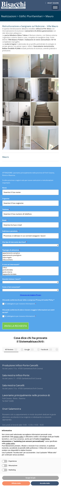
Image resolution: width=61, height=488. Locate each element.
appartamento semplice (30, 253)
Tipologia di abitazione (11, 250)
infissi (30, 268)
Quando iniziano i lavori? (11, 279)
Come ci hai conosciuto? (11, 287)
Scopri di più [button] (30, 478)
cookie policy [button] (10, 443)
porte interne (30, 272)
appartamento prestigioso (30, 255)
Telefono (6, 209)
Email (4, 220)
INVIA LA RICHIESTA (15, 325)
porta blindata (30, 270)
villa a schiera (30, 260)
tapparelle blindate (30, 274)
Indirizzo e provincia (10, 231)
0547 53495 (53, 3)
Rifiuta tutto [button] (16, 483)
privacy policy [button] (19, 437)
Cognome (5, 199)
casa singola (30, 257)
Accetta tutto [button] (45, 483)
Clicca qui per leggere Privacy (30, 295)
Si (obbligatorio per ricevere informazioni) (20, 304)
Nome (4, 188)
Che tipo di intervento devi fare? (14, 242)
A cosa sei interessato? (10, 264)
